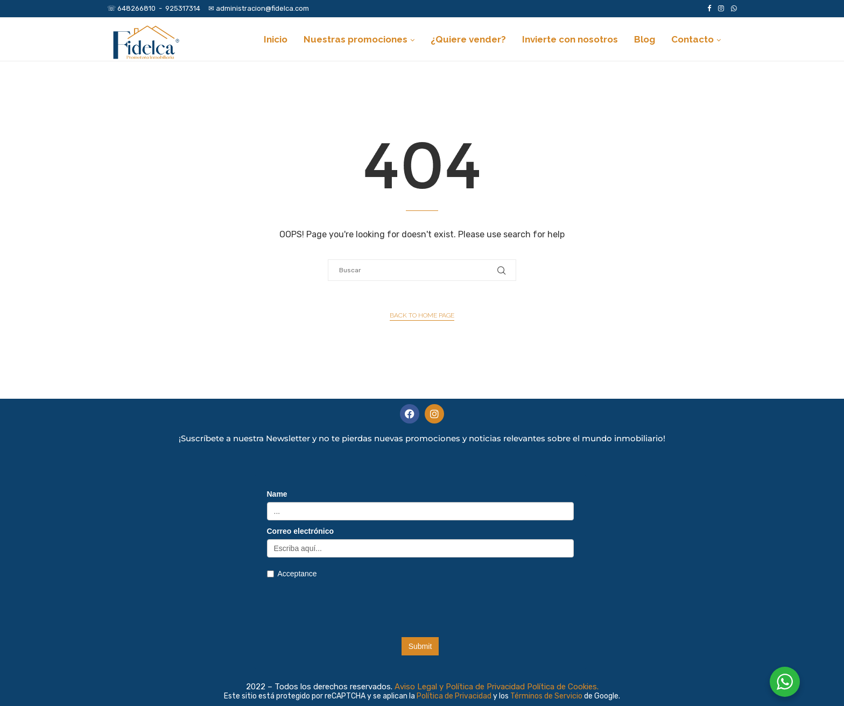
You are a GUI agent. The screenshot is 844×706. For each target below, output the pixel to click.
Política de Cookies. (563, 686)
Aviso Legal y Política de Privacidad (460, 686)
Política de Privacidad (455, 696)
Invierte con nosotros (570, 39)
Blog (644, 39)
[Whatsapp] (734, 8)
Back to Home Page (422, 315)
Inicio (275, 39)
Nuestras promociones (355, 39)
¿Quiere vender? (468, 39)
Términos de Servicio (547, 696)
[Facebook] (709, 8)
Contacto (692, 39)
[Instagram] (721, 8)
